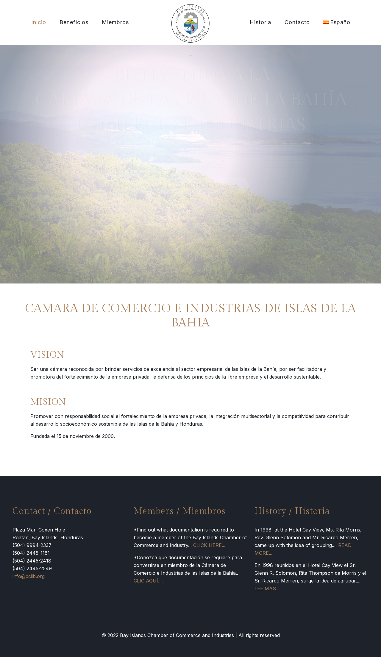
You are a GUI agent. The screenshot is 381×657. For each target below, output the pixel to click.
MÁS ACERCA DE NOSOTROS (190, 187)
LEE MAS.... (267, 588)
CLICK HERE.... (210, 545)
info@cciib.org (29, 576)
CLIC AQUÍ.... (148, 581)
